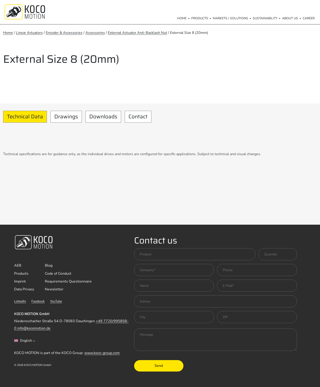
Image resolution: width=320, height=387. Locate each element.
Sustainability (265, 18)
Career (309, 18)
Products (199, 18)
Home (182, 18)
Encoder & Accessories (64, 32)
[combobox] (24, 340)
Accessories (95, 32)
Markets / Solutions (230, 18)
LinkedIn (20, 301)
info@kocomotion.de (33, 328)
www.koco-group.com (102, 352)
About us (290, 18)
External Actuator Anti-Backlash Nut (137, 32)
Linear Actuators (29, 32)
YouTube (56, 301)
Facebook (38, 301)
